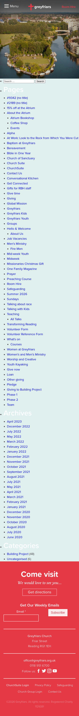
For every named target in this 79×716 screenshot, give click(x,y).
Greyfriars (13, 208)
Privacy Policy (43, 685)
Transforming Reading (21, 324)
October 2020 (17, 522)
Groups (12, 224)
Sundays (13, 299)
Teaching (13, 314)
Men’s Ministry (17, 244)
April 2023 (14, 421)
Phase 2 (12, 400)
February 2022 (17, 447)
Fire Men (16, 249)
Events (15, 128)
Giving (11, 198)
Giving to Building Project (24, 389)
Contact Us (14, 173)
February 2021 (17, 502)
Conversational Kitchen (22, 178)
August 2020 (16, 527)
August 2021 (15, 477)
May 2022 (14, 436)
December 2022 (18, 426)
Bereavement (16, 148)
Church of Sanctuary (21, 158)
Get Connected (17, 183)
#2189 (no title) (17, 103)
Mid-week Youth (18, 254)
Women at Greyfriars (21, 349)
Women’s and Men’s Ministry (26, 354)
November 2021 (18, 462)
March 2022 (15, 442)
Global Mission (17, 203)
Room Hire (69, 7)
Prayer (11, 274)
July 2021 (13, 482)
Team (10, 405)
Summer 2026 (17, 294)
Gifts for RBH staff (19, 188)
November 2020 (18, 517)
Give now (13, 369)
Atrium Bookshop (22, 118)
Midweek (13, 259)
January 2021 (16, 507)
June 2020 (14, 537)
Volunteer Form (17, 329)
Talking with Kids (18, 309)
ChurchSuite (15, 168)
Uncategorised (17, 559)
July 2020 (14, 532)
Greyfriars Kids (17, 213)
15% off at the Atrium (21, 108)
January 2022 (16, 451)
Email (21, 611)
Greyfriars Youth (18, 218)
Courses (16, 344)
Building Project (17, 554)
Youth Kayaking (17, 364)
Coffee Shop (19, 123)
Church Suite (16, 163)
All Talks (15, 319)
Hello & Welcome (19, 229)
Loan (10, 374)
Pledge (12, 384)
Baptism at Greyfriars (21, 143)
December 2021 (18, 457)
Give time (13, 193)
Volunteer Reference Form (25, 334)
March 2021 (15, 497)
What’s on (13, 339)
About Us (16, 234)
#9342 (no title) (17, 98)
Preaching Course (19, 279)
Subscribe (58, 612)
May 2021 (13, 487)
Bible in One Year (19, 153)
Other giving (15, 379)
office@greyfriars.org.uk (39, 660)
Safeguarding (16, 289)
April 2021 (14, 492)
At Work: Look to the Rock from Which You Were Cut (42, 138)
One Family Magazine (22, 269)
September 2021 (18, 472)
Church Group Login (30, 691)
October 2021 (16, 467)
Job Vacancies (17, 239)
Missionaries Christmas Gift (25, 264)
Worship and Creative (21, 359)
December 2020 (18, 512)
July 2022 (14, 431)
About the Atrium (18, 113)
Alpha (11, 133)
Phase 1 (12, 395)
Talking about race (19, 304)
